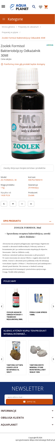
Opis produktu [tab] (12, 220)
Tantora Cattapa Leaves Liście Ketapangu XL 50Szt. (15, 368)
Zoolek (31, 195)
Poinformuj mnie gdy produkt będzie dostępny (24, 64)
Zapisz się (29, 401)
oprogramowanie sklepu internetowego (30, 440)
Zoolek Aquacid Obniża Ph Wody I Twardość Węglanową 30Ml (15, 315)
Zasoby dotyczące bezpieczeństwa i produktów (24, 168)
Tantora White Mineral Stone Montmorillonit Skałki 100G (38, 368)
